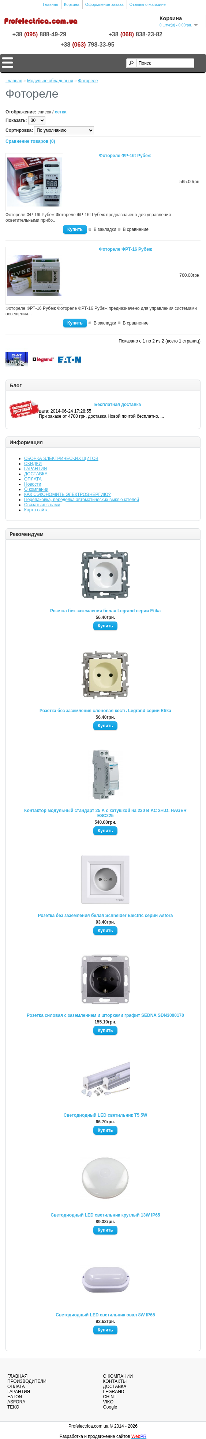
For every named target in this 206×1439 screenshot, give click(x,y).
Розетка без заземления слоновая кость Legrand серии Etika (105, 710)
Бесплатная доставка (117, 404)
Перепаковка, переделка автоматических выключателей (81, 499)
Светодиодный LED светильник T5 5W (105, 1115)
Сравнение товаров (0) (30, 141)
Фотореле (88, 80)
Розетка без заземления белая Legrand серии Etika (105, 610)
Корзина (71, 4)
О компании (36, 489)
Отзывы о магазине (148, 4)
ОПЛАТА (33, 479)
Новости (32, 484)
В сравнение (136, 229)
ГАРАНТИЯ (35, 468)
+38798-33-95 (87, 44)
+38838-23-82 (135, 34)
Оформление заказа (104, 4)
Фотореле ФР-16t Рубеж (125, 155)
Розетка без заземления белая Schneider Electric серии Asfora (105, 915)
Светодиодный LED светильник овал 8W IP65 (105, 1314)
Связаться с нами (42, 504)
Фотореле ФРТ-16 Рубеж (125, 249)
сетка (61, 112)
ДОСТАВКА (36, 473)
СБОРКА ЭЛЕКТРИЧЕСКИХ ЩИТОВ (61, 458)
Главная (50, 4)
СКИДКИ (33, 463)
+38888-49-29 (39, 34)
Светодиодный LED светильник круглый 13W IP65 (105, 1215)
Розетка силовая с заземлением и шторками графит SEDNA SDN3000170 (105, 1015)
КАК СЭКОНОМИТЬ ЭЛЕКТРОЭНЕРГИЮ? (67, 494)
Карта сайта (36, 509)
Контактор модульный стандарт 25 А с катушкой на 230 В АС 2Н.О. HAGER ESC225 (105, 813)
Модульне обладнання (50, 80)
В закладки (105, 229)
